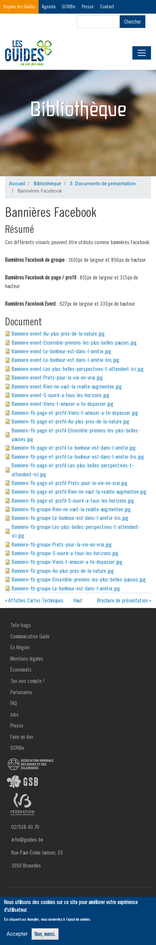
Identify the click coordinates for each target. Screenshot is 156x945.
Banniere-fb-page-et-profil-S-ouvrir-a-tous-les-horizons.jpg (73, 500)
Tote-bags (20, 625)
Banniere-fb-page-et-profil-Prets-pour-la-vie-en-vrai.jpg (69, 482)
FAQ (13, 703)
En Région (20, 647)
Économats (21, 670)
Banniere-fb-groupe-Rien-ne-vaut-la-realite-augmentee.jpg (71, 509)
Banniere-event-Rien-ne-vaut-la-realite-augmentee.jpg (67, 386)
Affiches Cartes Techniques (34, 600)
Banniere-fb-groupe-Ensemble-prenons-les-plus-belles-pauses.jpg (79, 579)
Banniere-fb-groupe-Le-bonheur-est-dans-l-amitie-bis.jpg (70, 517)
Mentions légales (26, 659)
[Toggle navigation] (141, 53)
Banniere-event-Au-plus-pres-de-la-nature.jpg (58, 333)
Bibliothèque (47, 184)
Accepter (17, 934)
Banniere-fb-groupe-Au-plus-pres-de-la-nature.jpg (63, 570)
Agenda (49, 6)
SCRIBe (69, 6)
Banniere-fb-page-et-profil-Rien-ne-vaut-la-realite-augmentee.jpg (79, 491)
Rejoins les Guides (19, 6)
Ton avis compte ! (27, 681)
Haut (78, 600)
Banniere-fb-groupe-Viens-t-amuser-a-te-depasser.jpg (67, 561)
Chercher (132, 22)
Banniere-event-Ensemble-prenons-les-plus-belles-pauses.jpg (74, 342)
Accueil (17, 184)
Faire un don (21, 737)
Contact (107, 6)
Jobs (14, 714)
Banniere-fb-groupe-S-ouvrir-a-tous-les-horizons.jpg (65, 553)
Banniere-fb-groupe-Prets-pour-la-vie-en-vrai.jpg (62, 544)
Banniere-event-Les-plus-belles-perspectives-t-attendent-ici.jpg (78, 368)
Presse (88, 6)
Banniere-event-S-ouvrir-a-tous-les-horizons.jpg (60, 395)
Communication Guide (30, 636)
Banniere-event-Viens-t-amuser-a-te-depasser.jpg (62, 403)
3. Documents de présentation (103, 184)
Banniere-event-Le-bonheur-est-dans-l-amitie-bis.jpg (65, 359)
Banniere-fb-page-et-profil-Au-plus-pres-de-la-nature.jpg (70, 421)
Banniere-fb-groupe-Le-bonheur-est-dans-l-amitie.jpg (66, 588)
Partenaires (21, 692)
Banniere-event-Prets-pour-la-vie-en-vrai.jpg (57, 377)
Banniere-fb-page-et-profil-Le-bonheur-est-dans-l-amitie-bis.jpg (78, 456)
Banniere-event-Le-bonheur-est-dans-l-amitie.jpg (61, 351)
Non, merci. (45, 934)
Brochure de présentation (124, 600)
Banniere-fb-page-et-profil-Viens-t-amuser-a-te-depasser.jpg (75, 412)
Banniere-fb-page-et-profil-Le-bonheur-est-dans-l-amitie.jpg (74, 447)
